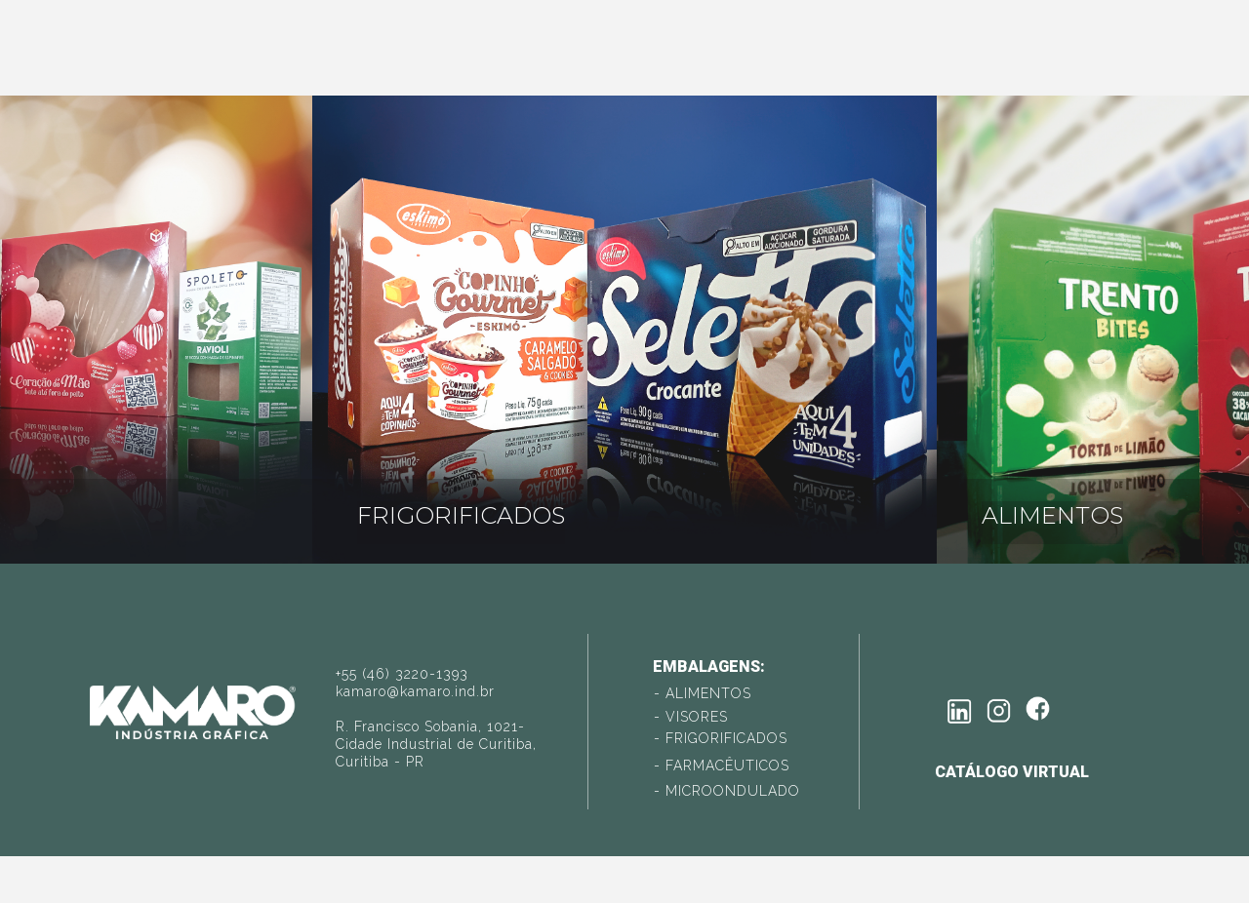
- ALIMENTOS (702, 693)
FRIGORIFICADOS (461, 515)
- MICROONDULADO (727, 791)
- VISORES (691, 717)
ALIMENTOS (1052, 515)
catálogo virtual (1012, 772)
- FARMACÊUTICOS (721, 765)
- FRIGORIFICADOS (720, 738)
